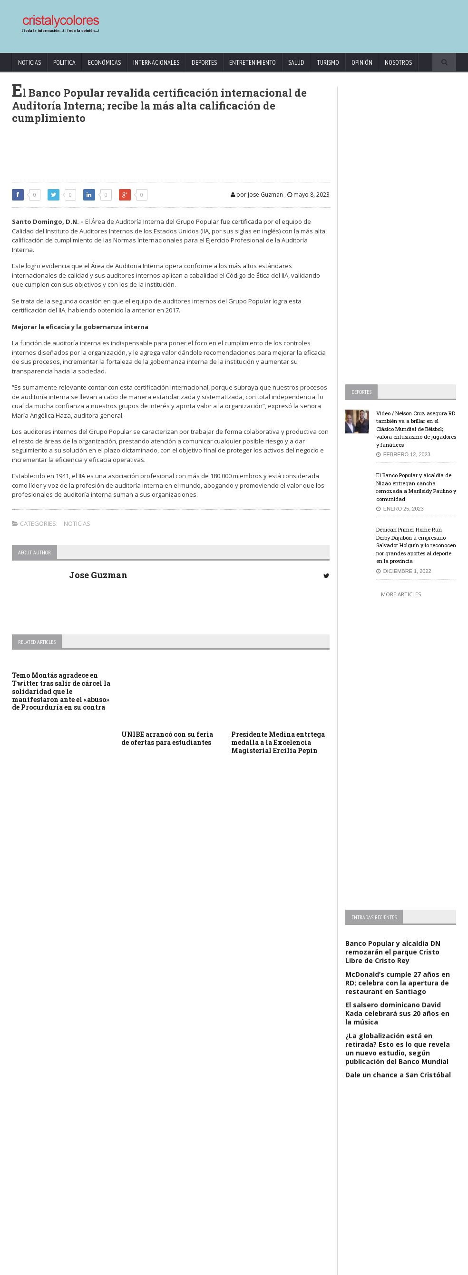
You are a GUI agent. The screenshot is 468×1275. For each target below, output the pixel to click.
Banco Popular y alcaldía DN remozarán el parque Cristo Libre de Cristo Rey (392, 952)
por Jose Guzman (257, 195)
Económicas (104, 62)
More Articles (401, 594)
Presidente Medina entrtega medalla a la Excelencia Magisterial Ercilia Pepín (278, 742)
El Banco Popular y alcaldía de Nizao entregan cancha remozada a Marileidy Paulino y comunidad (416, 487)
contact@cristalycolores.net (287, 1265)
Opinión (361, 62)
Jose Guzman (98, 575)
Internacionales (156, 62)
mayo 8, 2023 (308, 195)
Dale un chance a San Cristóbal (398, 1074)
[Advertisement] (275, 21)
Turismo (328, 62)
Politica (64, 62)
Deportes (204, 62)
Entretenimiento (252, 62)
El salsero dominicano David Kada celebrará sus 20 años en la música (397, 1013)
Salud (296, 62)
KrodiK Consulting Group (218, 1265)
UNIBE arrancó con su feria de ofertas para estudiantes (167, 738)
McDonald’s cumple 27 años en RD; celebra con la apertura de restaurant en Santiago (397, 983)
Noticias (29, 62)
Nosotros (398, 62)
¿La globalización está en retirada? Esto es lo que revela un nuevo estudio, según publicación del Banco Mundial (397, 1048)
